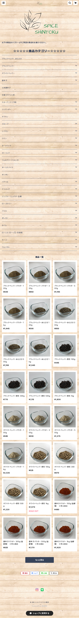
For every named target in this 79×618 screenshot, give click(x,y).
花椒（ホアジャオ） (8, 95)
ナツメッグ (6, 189)
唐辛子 (4, 80)
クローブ (5, 124)
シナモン (5, 131)
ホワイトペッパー (8, 73)
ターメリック (6, 146)
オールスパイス (7, 167)
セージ (4, 240)
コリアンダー (6, 109)
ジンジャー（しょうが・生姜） (12, 196)
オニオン (5, 175)
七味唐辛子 (6, 88)
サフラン (5, 117)
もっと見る (39, 560)
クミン (4, 138)
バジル (4, 211)
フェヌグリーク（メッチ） (10, 160)
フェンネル (6, 247)
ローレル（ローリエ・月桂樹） (12, 233)
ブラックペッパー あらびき (12, 59)
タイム (4, 225)
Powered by (39, 606)
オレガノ (5, 218)
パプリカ (5, 182)
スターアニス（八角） (9, 102)
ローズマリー (7, 204)
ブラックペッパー (8, 66)
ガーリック (6, 153)
